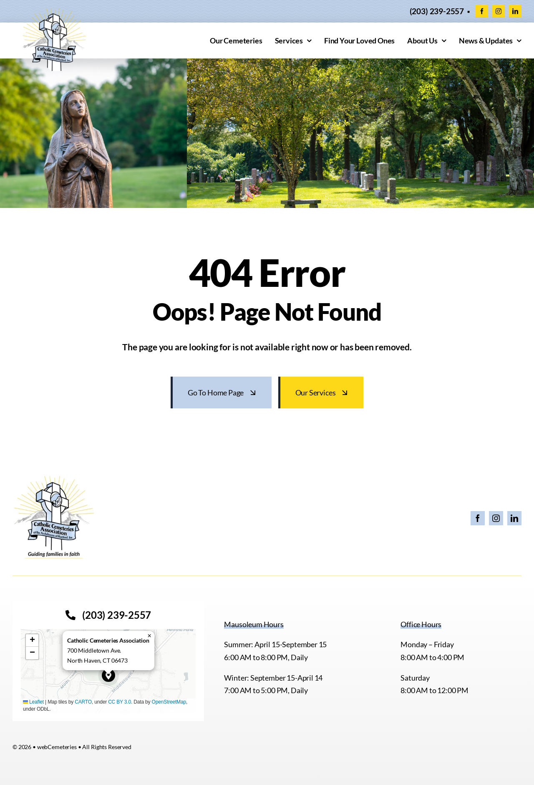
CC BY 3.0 (119, 702)
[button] (108, 675)
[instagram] (498, 11)
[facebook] (482, 11)
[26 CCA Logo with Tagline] (54, 478)
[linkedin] (515, 11)
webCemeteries (57, 746)
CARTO (83, 702)
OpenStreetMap (169, 702)
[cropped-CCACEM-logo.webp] (54, 12)
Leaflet (33, 702)
